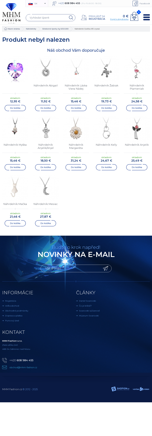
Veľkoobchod (12, 305)
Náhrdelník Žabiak (106, 85)
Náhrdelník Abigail (45, 85)
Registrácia (96, 19)
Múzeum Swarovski (89, 315)
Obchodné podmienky (16, 310)
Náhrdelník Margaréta (76, 146)
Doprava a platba (13, 315)
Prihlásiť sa (96, 16)
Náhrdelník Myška (15, 144)
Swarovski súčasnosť (89, 310)
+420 (21, 359)
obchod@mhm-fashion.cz (23, 366)
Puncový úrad (12, 320)
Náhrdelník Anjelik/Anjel (45, 146)
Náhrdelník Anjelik (136, 144)
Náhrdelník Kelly (106, 144)
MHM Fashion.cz (12, 388)
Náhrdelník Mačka (15, 203)
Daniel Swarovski (87, 300)
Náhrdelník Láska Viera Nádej (76, 87)
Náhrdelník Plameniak (136, 87)
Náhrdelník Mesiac (45, 203)
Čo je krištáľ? (85, 305)
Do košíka (15, 107)
